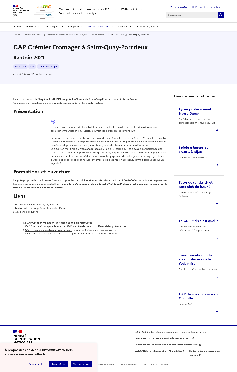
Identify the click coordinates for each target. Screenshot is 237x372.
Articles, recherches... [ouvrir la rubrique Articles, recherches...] (33, 34)
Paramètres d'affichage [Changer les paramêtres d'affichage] (208, 7)
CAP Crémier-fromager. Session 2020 (46, 233)
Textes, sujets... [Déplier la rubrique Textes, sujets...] (52, 26)
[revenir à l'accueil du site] (100, 9)
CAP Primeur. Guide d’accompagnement (48, 230)
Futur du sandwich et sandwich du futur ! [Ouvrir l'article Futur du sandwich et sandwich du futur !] (196, 184)
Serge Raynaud (45, 74)
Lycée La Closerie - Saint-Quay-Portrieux (37, 204)
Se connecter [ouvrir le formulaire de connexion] (180, 6)
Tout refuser (59, 364)
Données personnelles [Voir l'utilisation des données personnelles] (104, 364)
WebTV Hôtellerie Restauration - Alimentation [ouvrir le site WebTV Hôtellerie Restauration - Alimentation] (158, 351)
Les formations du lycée (28, 208)
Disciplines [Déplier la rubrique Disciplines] (73, 26)
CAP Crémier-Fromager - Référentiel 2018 (48, 226)
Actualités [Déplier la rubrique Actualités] (31, 26)
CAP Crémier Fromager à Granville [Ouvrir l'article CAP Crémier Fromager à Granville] (198, 296)
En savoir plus (36, 364)
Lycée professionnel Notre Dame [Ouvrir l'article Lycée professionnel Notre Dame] (195, 111)
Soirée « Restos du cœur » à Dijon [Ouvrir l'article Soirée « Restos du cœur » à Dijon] (193, 149)
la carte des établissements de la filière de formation (72, 103)
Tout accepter (81, 364)
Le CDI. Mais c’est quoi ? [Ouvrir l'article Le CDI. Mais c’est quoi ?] (198, 220)
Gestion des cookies (128, 364)
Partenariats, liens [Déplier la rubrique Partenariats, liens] (146, 26)
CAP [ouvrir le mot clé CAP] (32, 66)
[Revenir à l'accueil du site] (26, 340)
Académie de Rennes (27, 212)
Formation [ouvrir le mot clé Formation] (20, 66)
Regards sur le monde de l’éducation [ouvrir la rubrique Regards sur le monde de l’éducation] (62, 34)
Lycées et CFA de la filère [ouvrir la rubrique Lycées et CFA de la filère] (93, 34)
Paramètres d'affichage (157, 364)
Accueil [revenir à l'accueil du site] (17, 26)
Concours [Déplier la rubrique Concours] (123, 26)
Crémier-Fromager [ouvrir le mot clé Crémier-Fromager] (48, 66)
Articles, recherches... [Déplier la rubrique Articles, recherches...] (99, 26)
